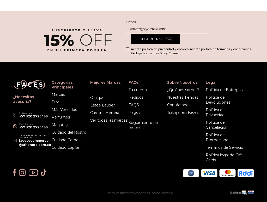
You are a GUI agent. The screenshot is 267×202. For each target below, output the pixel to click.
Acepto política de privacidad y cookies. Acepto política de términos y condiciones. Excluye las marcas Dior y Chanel (191, 51)
